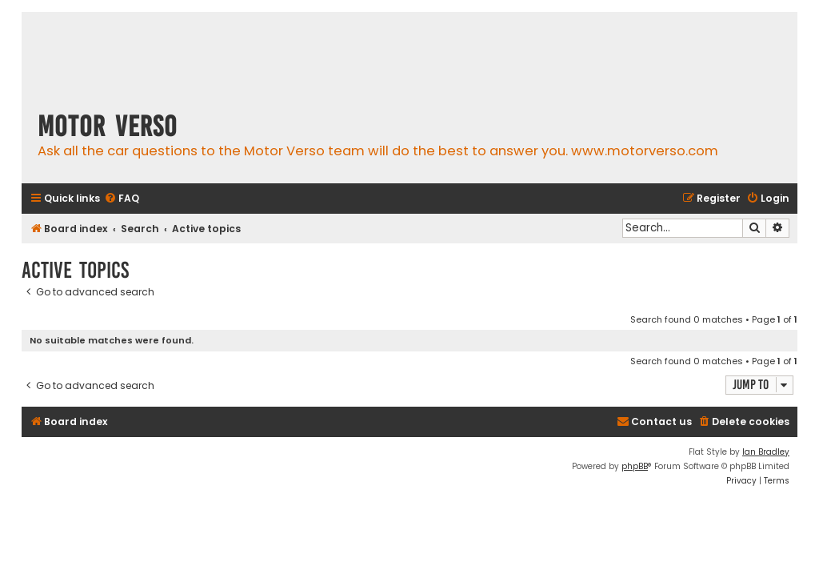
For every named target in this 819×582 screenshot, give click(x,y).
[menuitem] (121, 199)
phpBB (634, 466)
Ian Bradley (765, 452)
